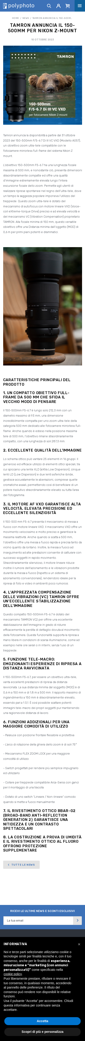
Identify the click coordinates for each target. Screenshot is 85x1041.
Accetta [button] (42, 1021)
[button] (79, 944)
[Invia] (77, 920)
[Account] (58, 5)
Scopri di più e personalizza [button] (42, 1032)
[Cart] (68, 5)
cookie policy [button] (13, 974)
